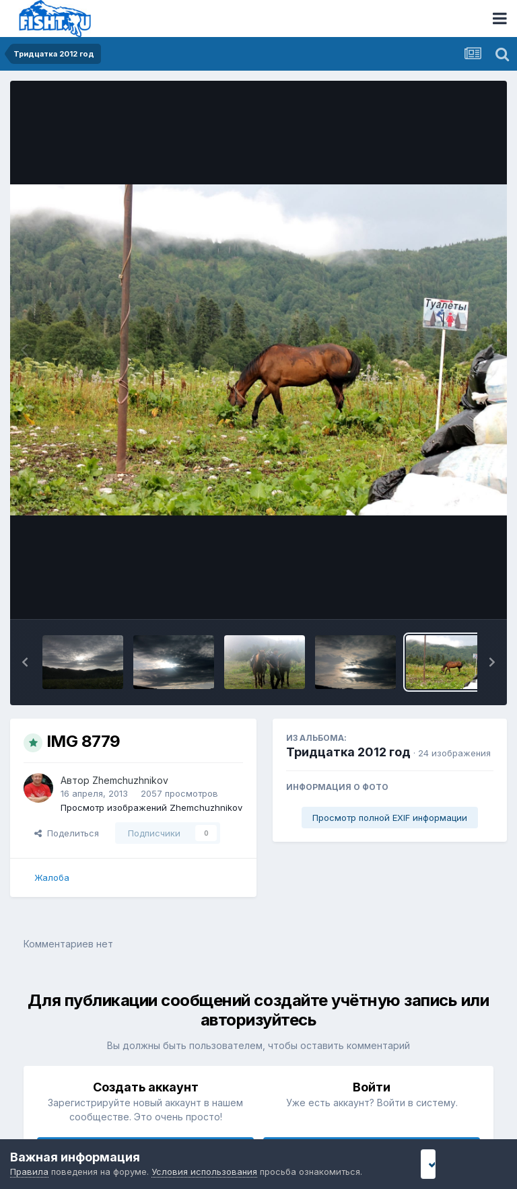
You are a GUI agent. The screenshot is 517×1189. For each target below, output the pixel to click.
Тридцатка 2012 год (348, 752)
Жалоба (51, 877)
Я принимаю (457, 1163)
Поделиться (66, 833)
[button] (25, 662)
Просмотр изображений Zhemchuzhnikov (151, 807)
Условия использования (204, 1171)
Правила (29, 1171)
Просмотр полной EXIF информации (389, 817)
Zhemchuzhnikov (130, 780)
